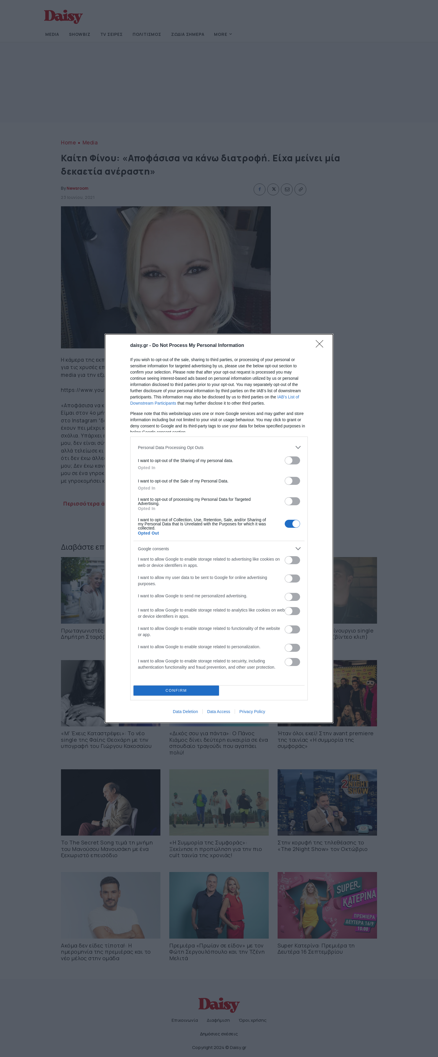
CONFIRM (176, 690)
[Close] (321, 345)
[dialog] (219, 528)
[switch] (292, 460)
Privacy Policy (252, 711)
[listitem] (219, 447)
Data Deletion (185, 711)
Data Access (218, 711)
